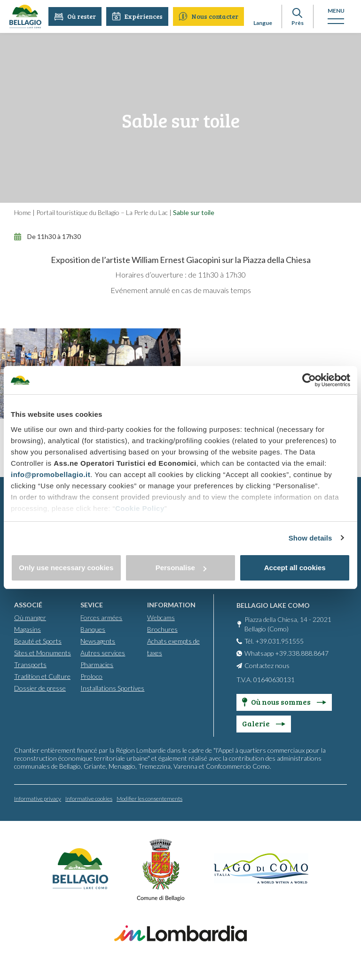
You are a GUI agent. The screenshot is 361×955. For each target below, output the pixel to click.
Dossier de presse (40, 688)
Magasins (27, 629)
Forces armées (101, 617)
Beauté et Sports (38, 641)
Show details (310, 538)
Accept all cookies (295, 568)
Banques (92, 629)
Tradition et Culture (42, 676)
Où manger (30, 617)
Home (22, 212)
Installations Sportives (112, 688)
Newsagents (97, 641)
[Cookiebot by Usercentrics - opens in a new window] (309, 380)
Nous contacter (209, 16)
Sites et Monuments (42, 652)
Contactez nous (267, 665)
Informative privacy (37, 798)
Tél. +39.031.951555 (274, 641)
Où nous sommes (284, 701)
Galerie (263, 723)
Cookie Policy (140, 508)
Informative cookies (88, 798)
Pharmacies (96, 664)
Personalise (181, 568)
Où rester (75, 16)
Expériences (137, 16)
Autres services (102, 652)
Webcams (161, 617)
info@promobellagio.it (50, 474)
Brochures (162, 629)
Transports (30, 664)
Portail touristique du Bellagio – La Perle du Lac (102, 212)
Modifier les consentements (149, 798)
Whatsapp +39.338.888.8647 (286, 653)
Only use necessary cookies (66, 568)
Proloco (91, 676)
